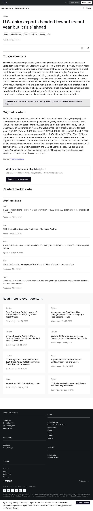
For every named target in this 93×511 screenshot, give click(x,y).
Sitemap (32, 486)
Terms (25, 486)
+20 (49, 34)
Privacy (18, 486)
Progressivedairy (17, 159)
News (5, 16)
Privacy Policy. (12, 508)
